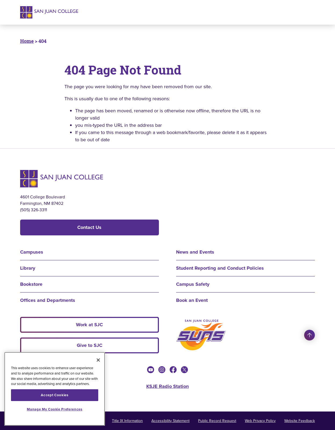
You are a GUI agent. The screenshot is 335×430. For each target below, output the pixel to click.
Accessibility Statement (170, 421)
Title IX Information (127, 421)
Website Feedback (299, 421)
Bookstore (31, 284)
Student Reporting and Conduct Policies (220, 268)
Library (27, 268)
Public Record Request (217, 421)
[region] (54, 389)
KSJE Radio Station (167, 386)
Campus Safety (192, 284)
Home (27, 41)
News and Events (195, 252)
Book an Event (192, 300)
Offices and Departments (47, 300)
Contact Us (89, 227)
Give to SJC (89, 345)
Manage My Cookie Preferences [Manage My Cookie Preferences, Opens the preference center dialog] (54, 409)
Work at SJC (89, 324)
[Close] (98, 360)
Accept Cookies (54, 395)
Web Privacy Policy (260, 421)
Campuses (31, 252)
